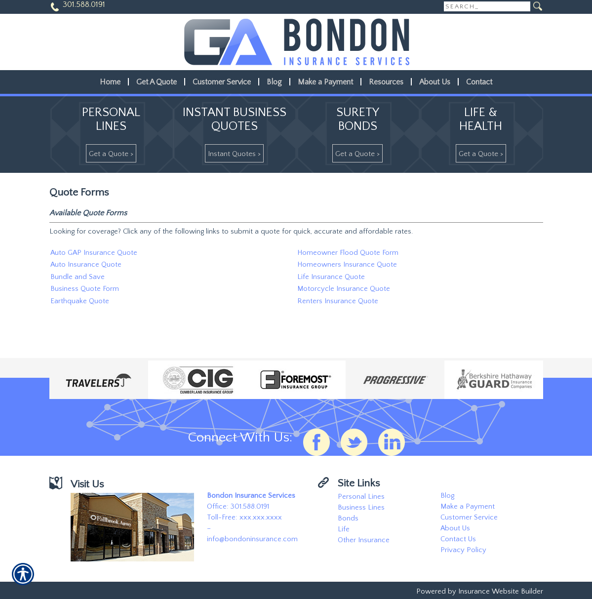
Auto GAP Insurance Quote (93, 253)
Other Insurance (364, 540)
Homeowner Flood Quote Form (347, 253)
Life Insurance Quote (331, 277)
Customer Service (469, 517)
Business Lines (361, 508)
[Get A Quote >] (111, 153)
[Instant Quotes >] (234, 153)
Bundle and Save (77, 277)
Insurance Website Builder (500, 592)
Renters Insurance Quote (337, 301)
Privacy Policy (463, 550)
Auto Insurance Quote (85, 265)
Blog (447, 496)
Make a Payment (467, 507)
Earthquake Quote (79, 301)
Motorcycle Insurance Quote (343, 289)
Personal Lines (361, 497)
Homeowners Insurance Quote (347, 265)
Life (344, 529)
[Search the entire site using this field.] (487, 6)
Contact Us (458, 539)
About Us (455, 528)
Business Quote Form (84, 289)
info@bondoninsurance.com (252, 539)
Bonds (348, 518)
